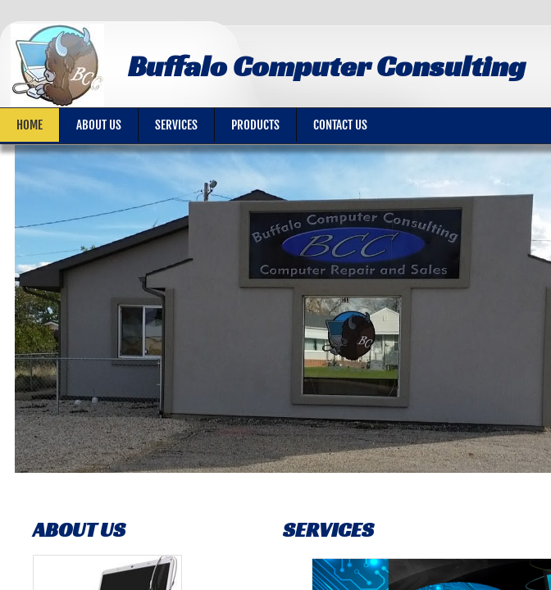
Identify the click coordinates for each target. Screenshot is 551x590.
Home (29, 125)
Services (176, 125)
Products (255, 125)
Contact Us (340, 125)
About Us (98, 125)
